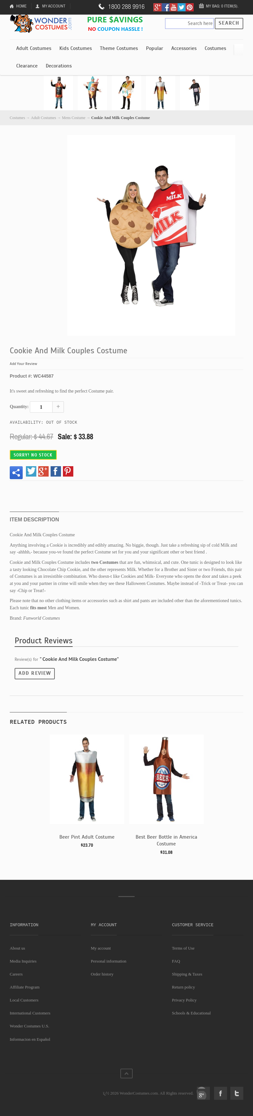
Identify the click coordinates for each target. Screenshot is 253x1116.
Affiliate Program (25, 987)
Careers (16, 974)
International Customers (30, 1013)
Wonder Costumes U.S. (29, 1026)
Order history (102, 974)
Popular (154, 48)
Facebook (220, 1093)
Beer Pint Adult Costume (86, 837)
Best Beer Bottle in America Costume (166, 840)
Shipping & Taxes (187, 974)
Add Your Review (23, 363)
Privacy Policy (184, 1000)
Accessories (184, 48)
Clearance (27, 66)
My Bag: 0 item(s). (222, 6)
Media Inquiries (23, 961)
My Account (54, 6)
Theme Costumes (119, 48)
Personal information (108, 961)
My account (101, 948)
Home (21, 6)
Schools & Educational (191, 1013)
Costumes (215, 48)
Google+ (203, 1093)
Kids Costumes (75, 48)
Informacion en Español (30, 1039)
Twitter (236, 1093)
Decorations (59, 66)
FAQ (176, 961)
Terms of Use (183, 948)
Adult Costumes (33, 48)
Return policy (183, 987)
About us (17, 948)
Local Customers (24, 1000)
